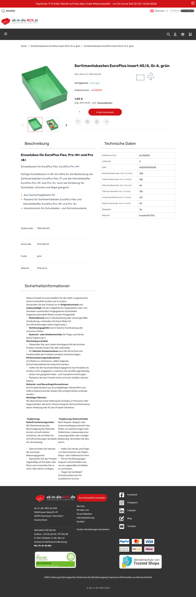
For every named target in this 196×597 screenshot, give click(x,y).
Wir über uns (83, 510)
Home (24, 46)
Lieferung (55, 577)
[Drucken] (96, 121)
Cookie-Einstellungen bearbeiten (93, 529)
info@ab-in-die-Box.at (53, 538)
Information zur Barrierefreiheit (136, 577)
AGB (46, 577)
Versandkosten (104, 102)
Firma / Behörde (187, 11)
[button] (44, 88)
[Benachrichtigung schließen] (192, 3)
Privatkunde (175, 11)
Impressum (114, 577)
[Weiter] (66, 125)
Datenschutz (83, 577)
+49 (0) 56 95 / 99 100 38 (55, 534)
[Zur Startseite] (20, 21)
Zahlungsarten (68, 577)
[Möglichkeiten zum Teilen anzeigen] (106, 121)
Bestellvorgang (99, 577)
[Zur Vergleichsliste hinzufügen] (87, 121)
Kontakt (80, 521)
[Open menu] (6, 34)
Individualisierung (85, 517)
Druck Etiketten (84, 514)
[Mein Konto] (175, 34)
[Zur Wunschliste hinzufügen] (77, 121)
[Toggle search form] (168, 34)
